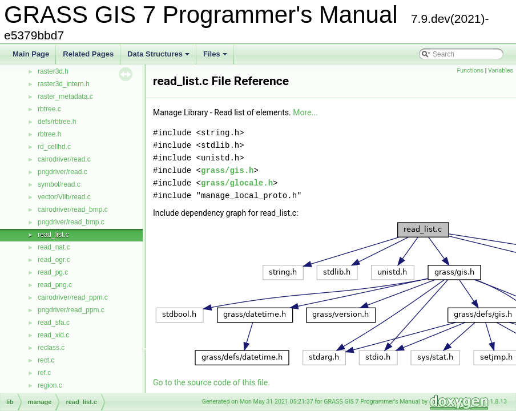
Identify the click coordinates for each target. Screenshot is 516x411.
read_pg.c (53, 272)
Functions (470, 70)
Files (216, 57)
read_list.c (53, 235)
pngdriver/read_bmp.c (71, 222)
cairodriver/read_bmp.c (73, 209)
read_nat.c (54, 247)
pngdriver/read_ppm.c (71, 310)
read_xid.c (53, 335)
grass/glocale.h (237, 183)
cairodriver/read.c (64, 159)
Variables (500, 70)
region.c (50, 385)
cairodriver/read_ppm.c (73, 297)
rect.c (46, 360)
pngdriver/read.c (62, 172)
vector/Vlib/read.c (64, 197)
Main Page (31, 54)
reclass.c (51, 348)
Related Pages (88, 54)
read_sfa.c (54, 323)
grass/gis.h (227, 170)
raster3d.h (53, 71)
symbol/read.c (59, 184)
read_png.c (55, 285)
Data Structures (159, 57)
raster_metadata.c (65, 96)
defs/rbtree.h (57, 122)
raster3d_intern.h (64, 84)
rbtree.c (49, 109)
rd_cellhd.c (54, 147)
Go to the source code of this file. (211, 382)
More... (305, 112)
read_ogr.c (54, 260)
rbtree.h (49, 134)
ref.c (44, 373)
